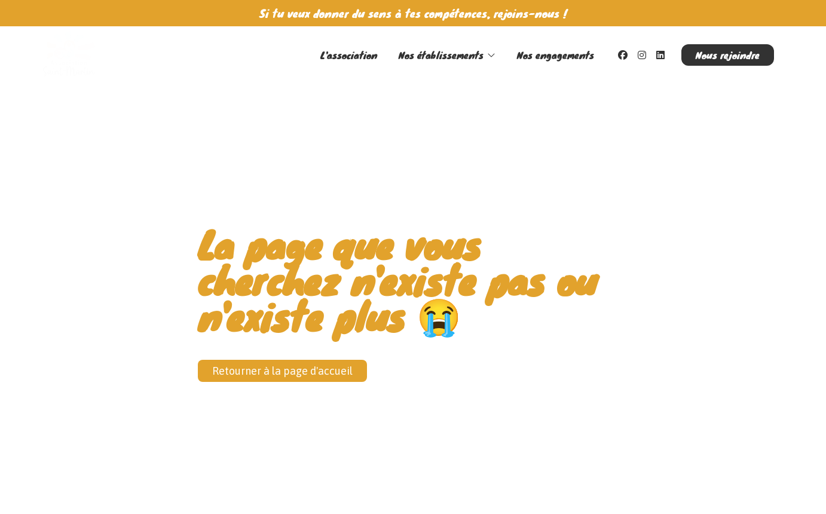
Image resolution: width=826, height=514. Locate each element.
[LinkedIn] (660, 54)
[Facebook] (623, 54)
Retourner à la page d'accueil (282, 371)
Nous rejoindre (728, 54)
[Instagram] (642, 54)
